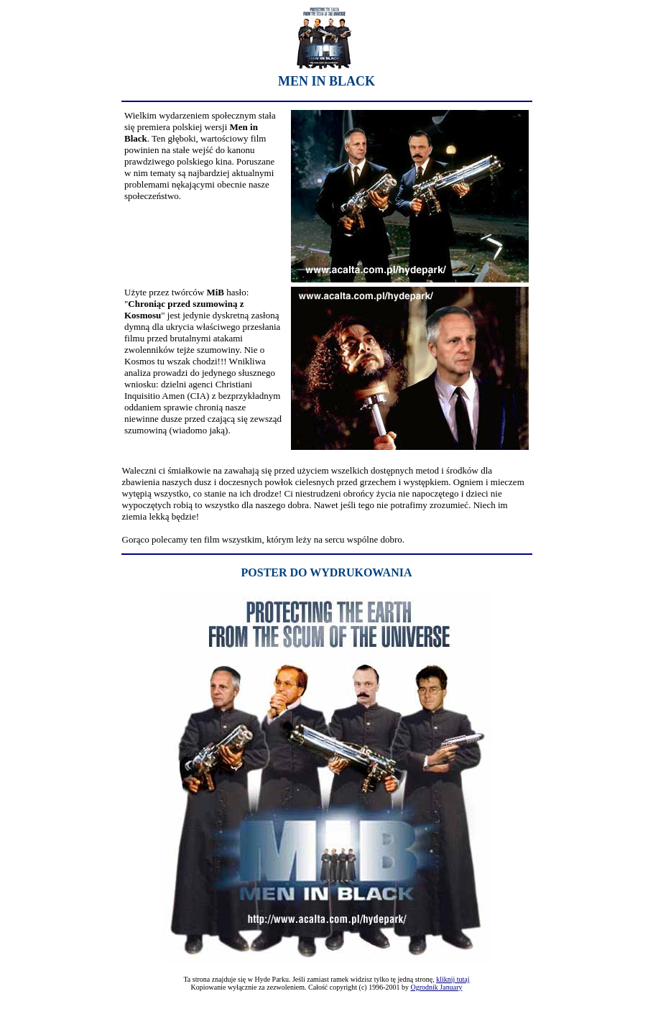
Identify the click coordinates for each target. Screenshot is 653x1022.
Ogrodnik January (437, 987)
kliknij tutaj (452, 979)
